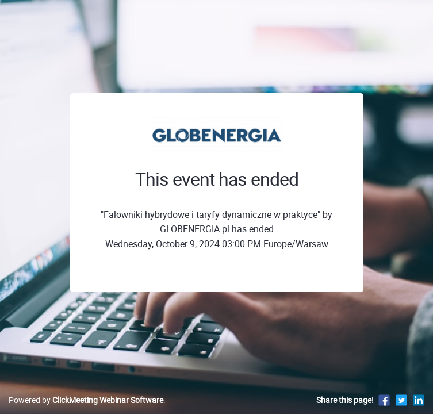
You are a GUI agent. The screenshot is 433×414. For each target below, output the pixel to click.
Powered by (86, 399)
